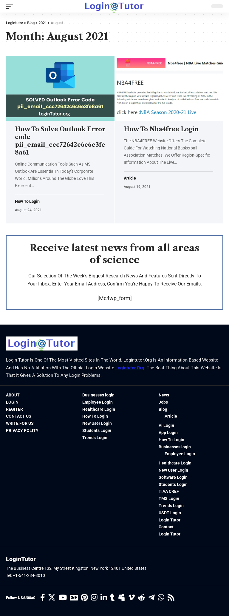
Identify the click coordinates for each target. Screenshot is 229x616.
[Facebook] (43, 598)
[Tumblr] (112, 598)
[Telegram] (151, 598)
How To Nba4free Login (161, 129)
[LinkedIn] (104, 598)
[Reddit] (141, 598)
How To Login (27, 201)
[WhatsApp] (161, 598)
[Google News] (73, 598)
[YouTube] (62, 598)
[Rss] (171, 598)
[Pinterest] (84, 598)
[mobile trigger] (11, 6)
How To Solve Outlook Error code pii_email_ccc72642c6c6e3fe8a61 (60, 141)
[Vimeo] (131, 598)
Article (130, 178)
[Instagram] (94, 598)
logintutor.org (129, 367)
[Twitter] (52, 598)
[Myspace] (121, 598)
